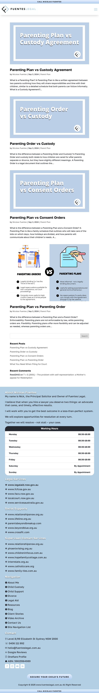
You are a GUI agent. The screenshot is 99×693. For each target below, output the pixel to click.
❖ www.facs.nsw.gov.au (19, 493)
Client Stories (16, 613)
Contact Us (14, 622)
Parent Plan (45, 74)
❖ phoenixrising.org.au (18, 548)
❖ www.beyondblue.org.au (21, 527)
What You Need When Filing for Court (28, 364)
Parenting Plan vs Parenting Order (37, 307)
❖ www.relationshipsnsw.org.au (24, 514)
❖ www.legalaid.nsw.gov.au (21, 484)
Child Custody (16, 586)
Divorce (12, 595)
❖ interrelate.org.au (17, 561)
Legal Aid (13, 600)
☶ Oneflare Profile (15, 656)
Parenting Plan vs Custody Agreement (41, 70)
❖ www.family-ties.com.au (21, 570)
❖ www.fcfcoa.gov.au (18, 489)
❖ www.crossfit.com (17, 532)
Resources (14, 604)
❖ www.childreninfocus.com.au (23, 552)
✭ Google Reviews (16, 652)
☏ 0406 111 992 (14, 643)
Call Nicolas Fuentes (49, 2)
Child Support (16, 591)
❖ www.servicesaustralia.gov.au (24, 502)
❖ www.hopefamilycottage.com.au (26, 557)
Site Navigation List (19, 627)
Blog (10, 609)
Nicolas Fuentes (20, 74)
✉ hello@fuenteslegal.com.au (22, 647)
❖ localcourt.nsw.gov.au (19, 498)
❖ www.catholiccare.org (19, 566)
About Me (13, 582)
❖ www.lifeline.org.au (18, 518)
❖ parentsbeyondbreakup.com (23, 523)
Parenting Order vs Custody (32, 144)
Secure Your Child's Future (49, 677)
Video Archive (16, 618)
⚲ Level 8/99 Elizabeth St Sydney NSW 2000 (31, 638)
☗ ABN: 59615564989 (18, 661)
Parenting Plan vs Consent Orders (37, 218)
